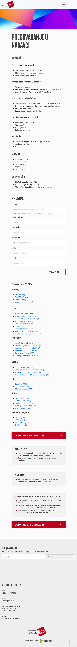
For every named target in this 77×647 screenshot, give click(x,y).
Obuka (14, 204)
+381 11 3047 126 (9, 593)
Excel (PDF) (19, 326)
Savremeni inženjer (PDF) (24, 353)
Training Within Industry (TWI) (26, 355)
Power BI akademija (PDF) (25, 329)
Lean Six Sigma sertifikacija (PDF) (28, 345)
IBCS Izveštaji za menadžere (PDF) (28, 319)
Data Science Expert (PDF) (25, 324)
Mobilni (14, 258)
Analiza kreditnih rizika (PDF (26, 316)
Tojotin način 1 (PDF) (23, 398)
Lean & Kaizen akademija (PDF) (27, 343)
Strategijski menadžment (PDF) (27, 331)
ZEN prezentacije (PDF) (24, 389)
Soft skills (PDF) (21, 384)
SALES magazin (21, 425)
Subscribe (53, 557)
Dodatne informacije (38, 435)
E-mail (14, 248)
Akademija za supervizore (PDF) (27, 350)
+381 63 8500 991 (9, 611)
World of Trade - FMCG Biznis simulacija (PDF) (32, 375)
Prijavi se (55, 272)
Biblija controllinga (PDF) (24, 403)
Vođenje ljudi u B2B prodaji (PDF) (28, 372)
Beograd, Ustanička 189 (11, 618)
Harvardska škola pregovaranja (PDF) (29, 370)
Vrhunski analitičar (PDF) (24, 321)
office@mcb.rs (8, 601)
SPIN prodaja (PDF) (22, 408)
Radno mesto (17, 237)
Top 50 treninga (21, 299)
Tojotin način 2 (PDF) (23, 401)
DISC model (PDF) (22, 386)
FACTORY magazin (22, 422)
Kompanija (16, 227)
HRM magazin (20, 420)
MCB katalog (20, 294)
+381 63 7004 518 (9, 608)
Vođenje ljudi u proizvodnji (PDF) (27, 348)
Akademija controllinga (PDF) (26, 314)
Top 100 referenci (21, 297)
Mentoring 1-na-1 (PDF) (24, 302)
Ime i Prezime (17, 217)
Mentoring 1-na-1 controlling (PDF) (28, 334)
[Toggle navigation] (63, 4)
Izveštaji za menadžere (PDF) (26, 406)
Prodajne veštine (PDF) (24, 367)
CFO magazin (20, 417)
